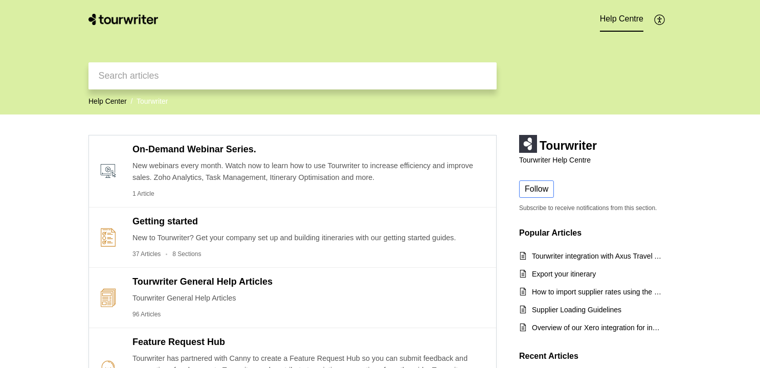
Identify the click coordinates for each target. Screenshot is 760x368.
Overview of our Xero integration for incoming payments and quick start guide (596, 328)
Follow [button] (536, 189)
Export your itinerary (564, 274)
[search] (292, 75)
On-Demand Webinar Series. (194, 149)
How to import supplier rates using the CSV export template (596, 292)
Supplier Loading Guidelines (576, 310)
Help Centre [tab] (621, 18)
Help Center (107, 101)
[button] (660, 19)
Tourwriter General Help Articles (202, 282)
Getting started (165, 221)
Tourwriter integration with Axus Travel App (596, 256)
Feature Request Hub (178, 342)
